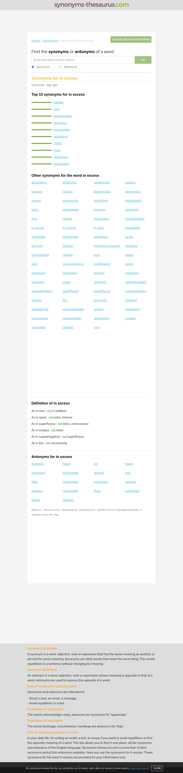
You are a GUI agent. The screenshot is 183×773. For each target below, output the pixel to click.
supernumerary (135, 291)
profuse (99, 273)
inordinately (71, 237)
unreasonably (72, 318)
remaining (132, 273)
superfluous (102, 291)
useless (68, 327)
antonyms (85, 51)
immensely (101, 219)
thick (97, 491)
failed (66, 464)
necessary (101, 482)
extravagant (71, 209)
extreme (100, 209)
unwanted (38, 327)
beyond (37, 191)
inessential (132, 228)
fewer (129, 464)
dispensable (102, 191)
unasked (131, 300)
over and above (73, 264)
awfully (59, 102)
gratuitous (61, 136)
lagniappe (101, 237)
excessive (60, 123)
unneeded (132, 309)
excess (36, 200)
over (35, 264)
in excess (38, 228)
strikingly (100, 282)
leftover (68, 246)
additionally (102, 182)
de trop (68, 191)
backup (130, 182)
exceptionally (63, 116)
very (97, 327)
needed (130, 482)
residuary (38, 282)
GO (143, 60)
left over (37, 246)
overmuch (39, 273)
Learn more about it (139, 768)
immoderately (134, 219)
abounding (39, 182)
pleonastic (70, 273)
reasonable (70, 491)
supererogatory (42, 291)
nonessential (40, 255)
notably (68, 255)
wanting (68, 500)
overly (129, 264)
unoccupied (40, 318)
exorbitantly (133, 200)
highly (58, 143)
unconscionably (73, 309)
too (65, 300)
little (35, 482)
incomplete (70, 473)
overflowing (102, 264)
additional (69, 182)
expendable (62, 129)
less (127, 473)
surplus (37, 300)
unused (130, 318)
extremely (132, 209)
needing (37, 491)
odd (97, 255)
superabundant (135, 282)
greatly (67, 219)
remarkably (61, 164)
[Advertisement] (91, 21)
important (38, 473)
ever (57, 109)
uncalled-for (40, 309)
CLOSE (157, 768)
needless (131, 246)
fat (96, 464)
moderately (71, 482)
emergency (133, 191)
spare (66, 282)
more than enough (107, 246)
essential (38, 464)
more (57, 150)
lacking (99, 473)
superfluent (71, 291)
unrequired (101, 318)
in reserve (69, 228)
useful (36, 500)
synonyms (58, 51)
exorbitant (101, 200)
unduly (99, 309)
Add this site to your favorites (131, 39)
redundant (61, 157)
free (34, 219)
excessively (70, 200)
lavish (129, 237)
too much (100, 300)
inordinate (38, 237)
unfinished (132, 491)
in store (99, 228)
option (129, 255)
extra (35, 209)
